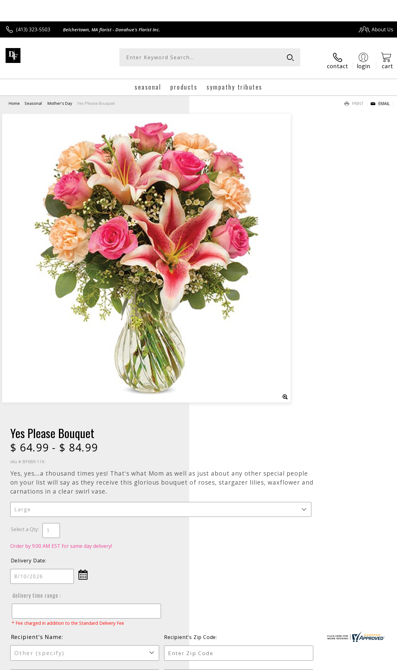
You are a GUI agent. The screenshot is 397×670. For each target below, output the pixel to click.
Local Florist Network (333, 664)
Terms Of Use (253, 664)
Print (354, 98)
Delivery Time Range (222, 285)
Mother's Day (59, 97)
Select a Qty (212, 219)
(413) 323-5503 (33, 29)
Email (380, 98)
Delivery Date (216, 250)
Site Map (371, 664)
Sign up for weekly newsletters (198, 511)
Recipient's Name (224, 332)
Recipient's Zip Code (322, 333)
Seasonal (34, 97)
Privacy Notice (289, 664)
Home (14, 97)
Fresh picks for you (198, 473)
